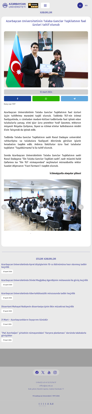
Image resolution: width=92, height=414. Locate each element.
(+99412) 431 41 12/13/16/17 (46, 382)
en (86, 5)
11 (50, 233)
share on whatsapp (45, 98)
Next (81, 207)
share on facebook (17, 98)
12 (52, 233)
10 (48, 233)
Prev (4, 207)
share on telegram (74, 98)
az (80, 5)
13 (54, 233)
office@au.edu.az (46, 386)
